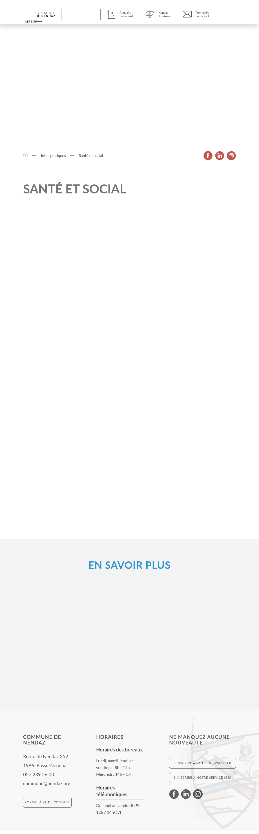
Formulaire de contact (47, 805)
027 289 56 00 (38, 777)
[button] (82, 14)
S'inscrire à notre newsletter (202, 766)
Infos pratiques (53, 158)
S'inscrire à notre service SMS (202, 780)
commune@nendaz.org (46, 786)
